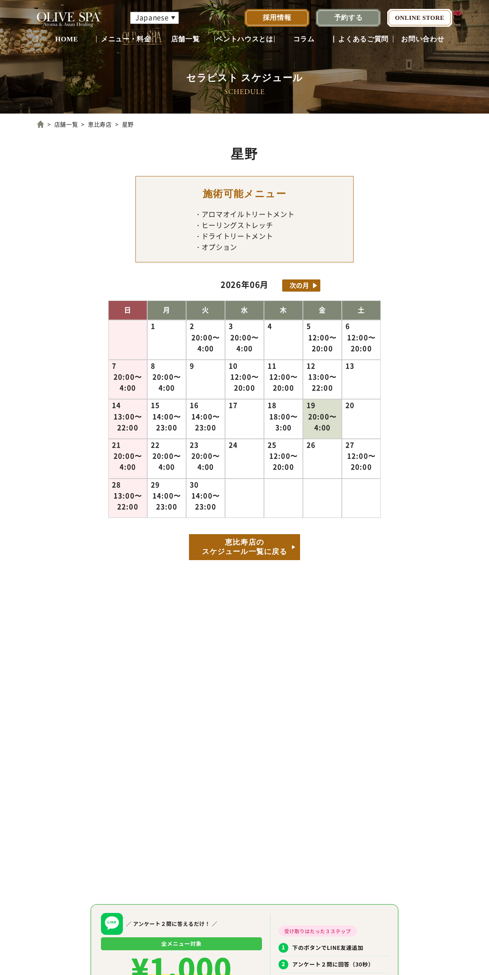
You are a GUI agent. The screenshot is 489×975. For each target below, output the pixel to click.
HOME (66, 39)
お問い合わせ (422, 39)
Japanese (151, 17)
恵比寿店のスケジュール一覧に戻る (244, 547)
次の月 (299, 285)
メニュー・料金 (126, 39)
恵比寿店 (100, 124)
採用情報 (277, 17)
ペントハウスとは (244, 39)
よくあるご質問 (363, 39)
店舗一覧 (185, 39)
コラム (304, 39)
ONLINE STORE (419, 18)
